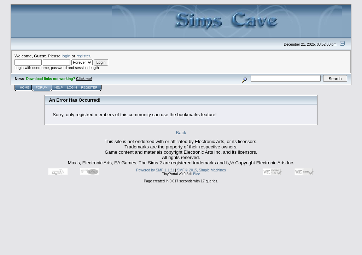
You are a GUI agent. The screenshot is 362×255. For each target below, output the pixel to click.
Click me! (84, 79)
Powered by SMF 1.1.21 (155, 170)
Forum (41, 87)
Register (89, 87)
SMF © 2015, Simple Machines (201, 170)
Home (24, 87)
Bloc (196, 174)
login (66, 55)
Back (181, 132)
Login (72, 87)
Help (58, 87)
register (83, 55)
